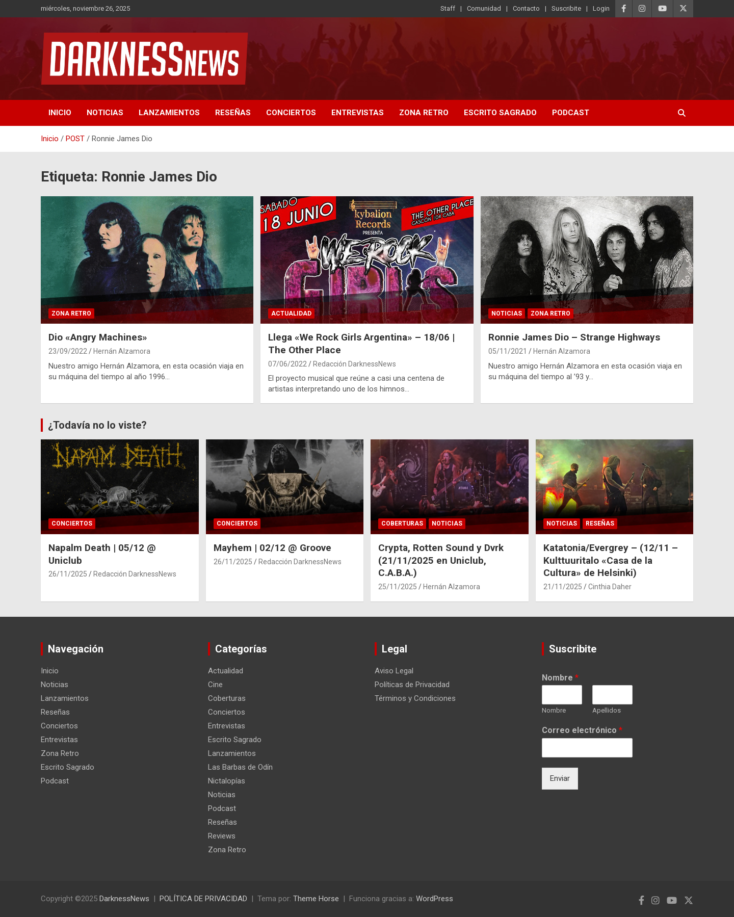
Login (601, 8)
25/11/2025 (397, 587)
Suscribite (566, 8)
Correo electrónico (582, 730)
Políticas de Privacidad (412, 684)
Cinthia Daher (610, 587)
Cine (215, 684)
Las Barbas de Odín (240, 767)
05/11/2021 (507, 351)
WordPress (434, 898)
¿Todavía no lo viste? (97, 425)
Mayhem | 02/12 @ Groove (272, 548)
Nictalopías (226, 780)
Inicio (59, 112)
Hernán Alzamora (121, 351)
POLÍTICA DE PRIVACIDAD (203, 898)
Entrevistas (357, 112)
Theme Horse (316, 898)
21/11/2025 (562, 587)
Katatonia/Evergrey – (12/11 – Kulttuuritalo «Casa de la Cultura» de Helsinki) (610, 560)
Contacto (526, 8)
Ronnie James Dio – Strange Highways (574, 337)
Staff (447, 8)
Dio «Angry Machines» (97, 337)
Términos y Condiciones (415, 698)
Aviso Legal (394, 670)
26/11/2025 (67, 574)
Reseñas (233, 112)
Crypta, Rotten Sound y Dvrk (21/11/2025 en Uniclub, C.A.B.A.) (441, 560)
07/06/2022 (287, 364)
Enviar (560, 778)
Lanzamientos (169, 112)
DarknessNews (124, 898)
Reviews (221, 836)
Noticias (105, 112)
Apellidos (606, 710)
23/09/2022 (67, 351)
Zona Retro (424, 112)
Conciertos (291, 112)
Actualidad (291, 313)
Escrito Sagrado (500, 112)
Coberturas (402, 523)
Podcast (570, 112)
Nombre (560, 678)
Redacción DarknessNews (354, 364)
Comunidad (484, 8)
